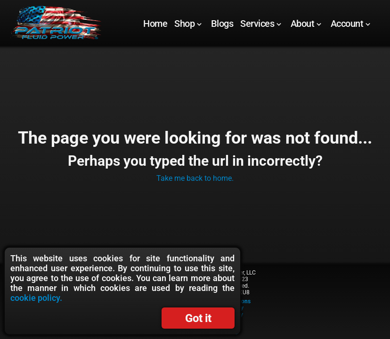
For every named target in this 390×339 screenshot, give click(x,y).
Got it (198, 318)
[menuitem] (155, 24)
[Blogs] (222, 24)
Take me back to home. (195, 178)
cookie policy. (36, 298)
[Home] (155, 24)
